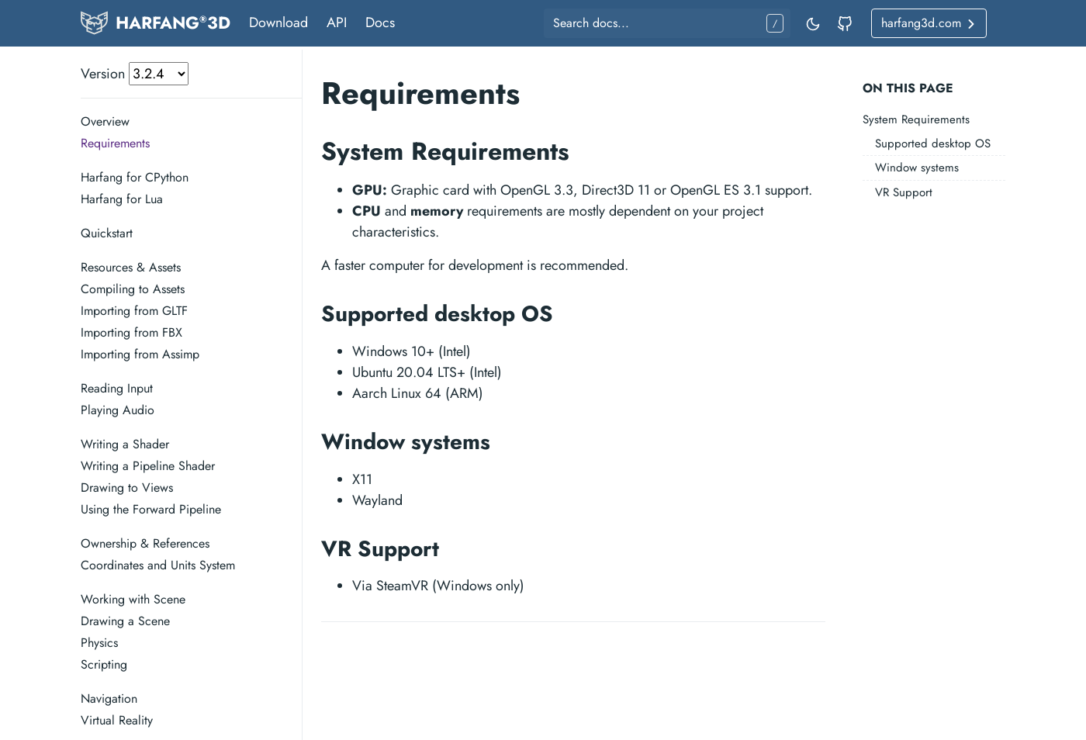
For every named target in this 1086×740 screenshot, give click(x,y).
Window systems (917, 167)
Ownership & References (145, 543)
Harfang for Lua (122, 199)
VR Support (903, 192)
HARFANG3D (173, 22)
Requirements (115, 143)
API (337, 22)
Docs (380, 22)
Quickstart (107, 233)
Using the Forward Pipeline (151, 509)
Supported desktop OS (933, 143)
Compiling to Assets (133, 289)
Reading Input (117, 388)
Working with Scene (133, 599)
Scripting (104, 664)
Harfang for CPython (134, 177)
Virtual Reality (117, 720)
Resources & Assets (131, 267)
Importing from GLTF (134, 311)
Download (278, 22)
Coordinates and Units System (158, 565)
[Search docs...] (667, 23)
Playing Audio (117, 410)
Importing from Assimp (140, 354)
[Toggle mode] (814, 23)
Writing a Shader (125, 444)
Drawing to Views (127, 487)
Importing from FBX (131, 332)
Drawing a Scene (125, 621)
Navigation (109, 698)
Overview (105, 121)
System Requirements (916, 119)
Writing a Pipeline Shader (148, 466)
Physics (99, 643)
